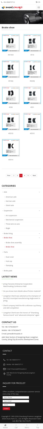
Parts (6, 252)
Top (37, 426)
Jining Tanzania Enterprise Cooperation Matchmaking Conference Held (17, 285)
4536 (11, 107)
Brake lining (8, 233)
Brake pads (8, 271)
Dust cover (10, 257)
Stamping (9, 265)
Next (34, 175)
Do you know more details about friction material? (22, 291)
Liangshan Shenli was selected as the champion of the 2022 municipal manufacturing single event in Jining (22, 298)
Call (16, 426)
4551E (32, 133)
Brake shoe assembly (14, 242)
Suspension (8, 210)
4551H (10, 160)
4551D (10, 133)
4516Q (10, 81)
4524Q (32, 81)
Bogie (8, 228)
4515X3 (11, 55)
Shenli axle (10, 205)
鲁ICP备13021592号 (23, 421)
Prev (8, 175)
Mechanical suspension (14, 220)
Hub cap (9, 261)
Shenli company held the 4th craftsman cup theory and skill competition (22, 306)
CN (39, 2)
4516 (32, 55)
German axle (10, 201)
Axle (5, 192)
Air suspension (11, 215)
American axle (11, 197)
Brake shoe (8, 238)
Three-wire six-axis (13, 224)
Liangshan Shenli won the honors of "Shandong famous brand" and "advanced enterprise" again (21, 314)
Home (5, 426)
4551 (32, 107)
